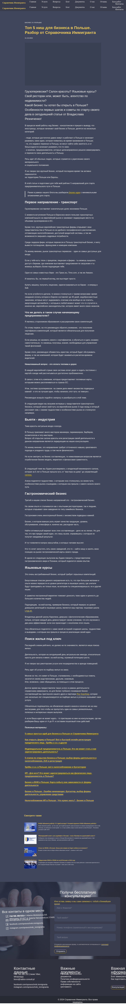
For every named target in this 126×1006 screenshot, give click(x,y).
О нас (92, 7)
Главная (33, 7)
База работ (116, 7)
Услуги (44, 7)
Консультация (118, 990)
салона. (28, 476)
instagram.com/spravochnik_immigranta (27, 930)
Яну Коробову (83, 695)
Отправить (60, 954)
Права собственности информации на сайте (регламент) (71, 987)
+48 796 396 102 (87, 3)
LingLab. (28, 612)
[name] (85, 910)
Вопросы (56, 7)
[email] (85, 920)
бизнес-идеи (74, 194)
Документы (80, 7)
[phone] (85, 930)
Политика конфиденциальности (75, 982)
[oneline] (85, 940)
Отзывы (103, 7)
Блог (68, 7)
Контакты (119, 9)
